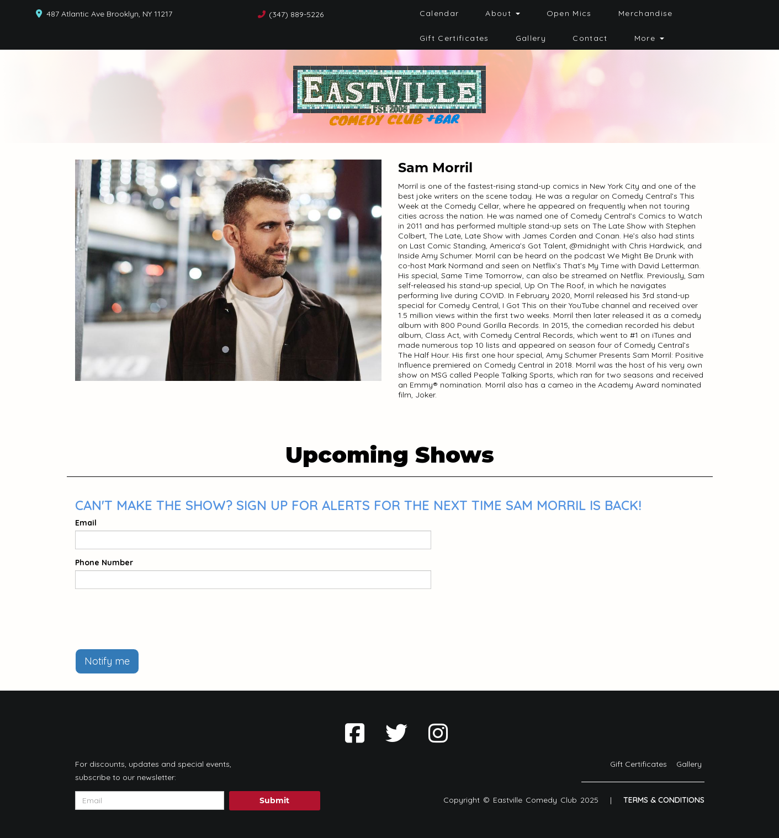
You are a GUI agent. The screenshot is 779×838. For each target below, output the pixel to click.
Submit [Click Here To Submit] (274, 800)
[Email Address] (149, 800)
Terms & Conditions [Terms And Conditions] (663, 800)
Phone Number (104, 562)
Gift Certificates (454, 38)
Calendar (439, 13)
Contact (590, 38)
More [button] (649, 38)
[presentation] (159, 618)
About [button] (502, 13)
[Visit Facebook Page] (354, 733)
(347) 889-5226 (296, 14)
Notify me (107, 661)
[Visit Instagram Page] (438, 733)
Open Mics (569, 13)
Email (86, 523)
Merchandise (645, 13)
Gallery (531, 38)
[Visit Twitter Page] (396, 733)
